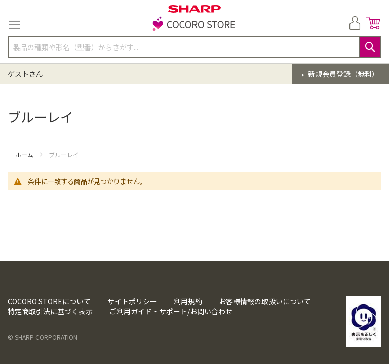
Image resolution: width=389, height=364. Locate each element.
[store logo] (194, 25)
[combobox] (194, 47)
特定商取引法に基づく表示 (50, 311)
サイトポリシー (132, 301)
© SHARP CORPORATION (42, 337)
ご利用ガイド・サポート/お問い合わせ (170, 311)
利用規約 (188, 301)
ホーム (25, 154)
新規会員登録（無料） (342, 74)
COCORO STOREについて (49, 301)
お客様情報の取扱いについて (265, 301)
